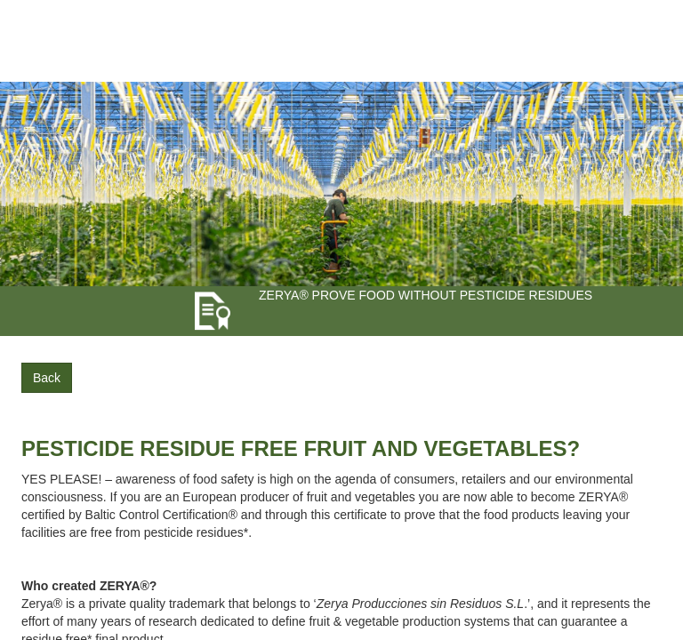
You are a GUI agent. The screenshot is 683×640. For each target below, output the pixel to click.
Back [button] (46, 378)
